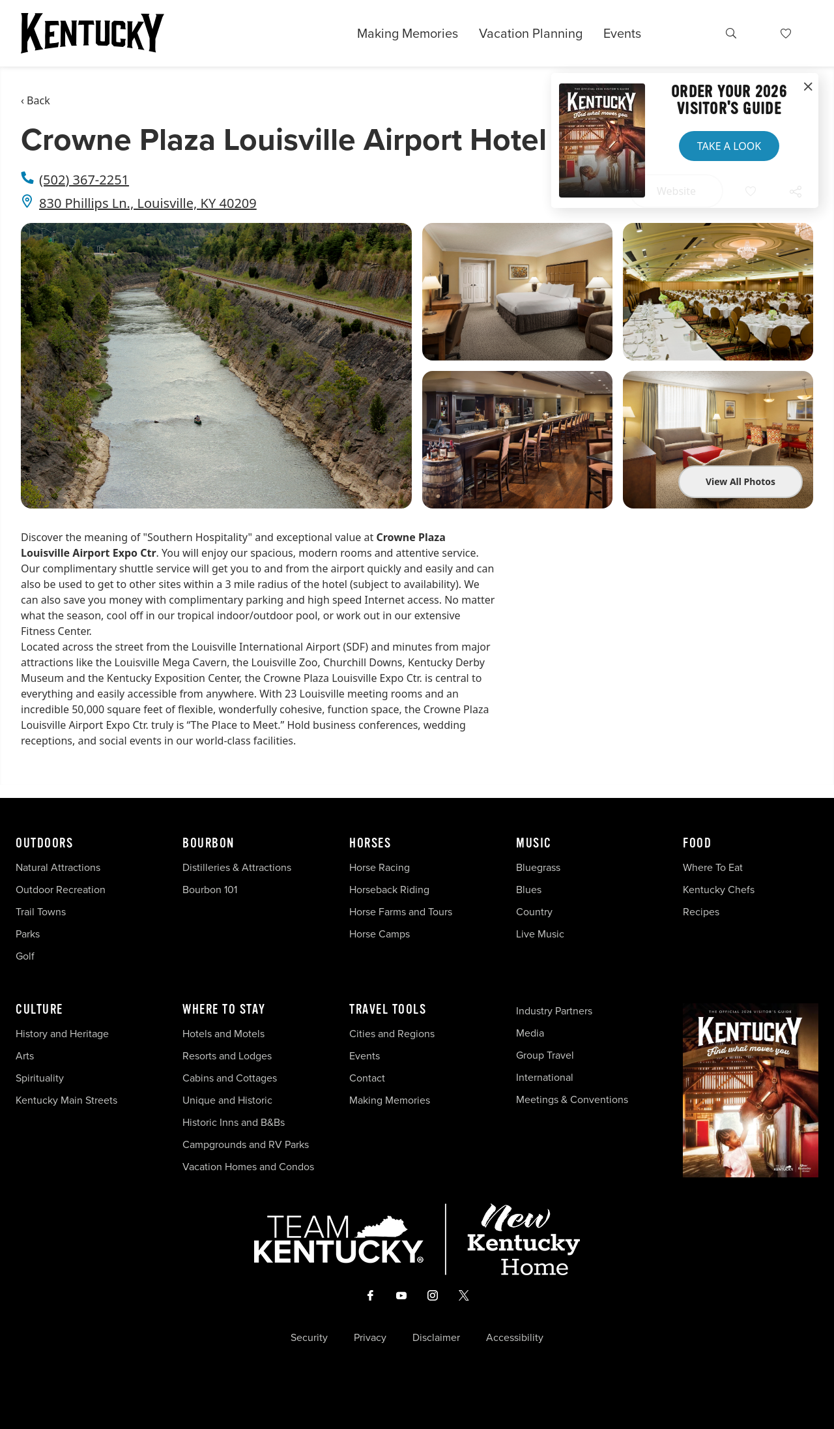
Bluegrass (538, 867)
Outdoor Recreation (61, 889)
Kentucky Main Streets (66, 1100)
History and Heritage (63, 1033)
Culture (39, 1009)
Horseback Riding (389, 889)
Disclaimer (436, 1338)
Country (534, 911)
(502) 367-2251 (84, 179)
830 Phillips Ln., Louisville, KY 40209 (148, 203)
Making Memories (407, 33)
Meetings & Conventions (572, 1099)
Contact (367, 1077)
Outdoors (44, 843)
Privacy (370, 1338)
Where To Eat (713, 867)
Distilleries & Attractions (236, 867)
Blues (528, 889)
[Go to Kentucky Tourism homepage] (92, 33)
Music (534, 843)
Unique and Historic (227, 1100)
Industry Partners (554, 1010)
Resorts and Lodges (227, 1055)
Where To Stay (224, 1009)
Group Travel (545, 1055)
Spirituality (41, 1077)
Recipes (702, 911)
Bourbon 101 (209, 889)
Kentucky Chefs (719, 889)
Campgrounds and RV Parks (245, 1144)
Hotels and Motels (223, 1033)
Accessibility (514, 1338)
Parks (28, 933)
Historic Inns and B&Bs (233, 1122)
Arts (25, 1055)
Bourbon (208, 843)
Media (530, 1032)
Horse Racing (379, 867)
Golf (25, 956)
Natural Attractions (58, 867)
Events (622, 33)
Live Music (540, 933)
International (544, 1077)
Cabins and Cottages (229, 1077)
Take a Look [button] (729, 146)
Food (697, 843)
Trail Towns (41, 911)
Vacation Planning (530, 33)
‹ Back (35, 100)
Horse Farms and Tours (400, 911)
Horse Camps (379, 933)
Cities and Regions (392, 1033)
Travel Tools (387, 1009)
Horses (370, 843)
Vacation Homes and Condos (248, 1166)
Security (309, 1338)
